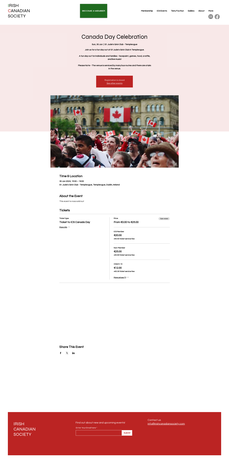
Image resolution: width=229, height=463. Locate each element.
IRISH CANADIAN (24, 426)
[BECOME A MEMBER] (93, 11)
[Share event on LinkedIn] (73, 353)
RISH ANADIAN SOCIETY (19, 11)
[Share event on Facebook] (60, 353)
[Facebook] (217, 16)
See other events (114, 83)
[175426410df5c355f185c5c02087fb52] (210, 16)
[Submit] (127, 433)
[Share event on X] (67, 353)
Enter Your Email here (86, 428)
